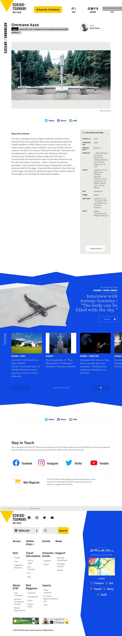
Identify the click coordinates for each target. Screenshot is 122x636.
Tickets (17, 557)
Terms (30, 600)
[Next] (101, 387)
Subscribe (32, 593)
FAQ (45, 605)
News (58, 541)
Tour (16, 561)
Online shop (30, 542)
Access (17, 541)
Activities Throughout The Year (19, 601)
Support (60, 553)
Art (111, 583)
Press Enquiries (47, 591)
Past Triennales (18, 594)
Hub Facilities (31, 568)
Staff (104, 594)
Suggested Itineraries (18, 566)
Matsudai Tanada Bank (62, 558)
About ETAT (16, 587)
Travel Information (33, 554)
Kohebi (60, 570)
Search (63, 530)
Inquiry (46, 585)
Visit (15, 553)
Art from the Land (61, 387)
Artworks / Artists (5, 38)
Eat (29, 573)
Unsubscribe (33, 596)
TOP (3, 508)
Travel (97, 589)
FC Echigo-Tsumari (61, 565)
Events (46, 541)
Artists (46, 564)
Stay (29, 577)
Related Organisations (19, 609)
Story (110, 589)
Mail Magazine (31, 587)
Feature (99, 583)
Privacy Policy (30, 605)
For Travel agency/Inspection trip (50, 598)
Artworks (25, 508)
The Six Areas (30, 561)
